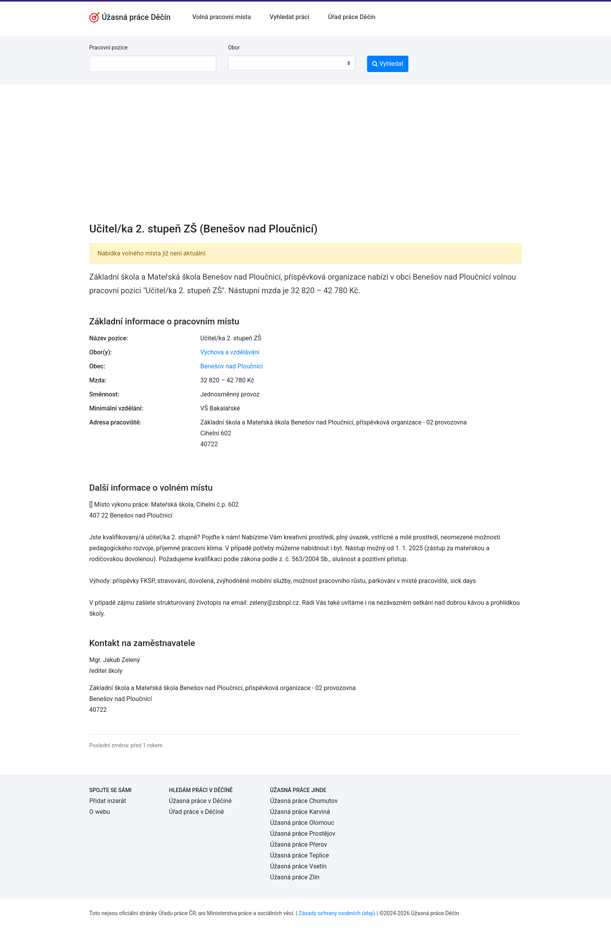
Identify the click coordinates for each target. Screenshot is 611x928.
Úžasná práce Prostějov (302, 833)
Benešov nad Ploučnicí (231, 366)
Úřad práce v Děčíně (196, 811)
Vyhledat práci (289, 17)
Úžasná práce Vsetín (298, 866)
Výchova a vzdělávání (229, 352)
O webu (99, 811)
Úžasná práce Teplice (299, 855)
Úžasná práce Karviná (300, 811)
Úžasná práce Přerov (298, 844)
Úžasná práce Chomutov (303, 801)
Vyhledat (388, 63)
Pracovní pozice (108, 47)
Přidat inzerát (107, 801)
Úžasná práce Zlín (295, 877)
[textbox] (244, 63)
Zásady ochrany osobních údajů (336, 913)
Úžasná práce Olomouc (302, 822)
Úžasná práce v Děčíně (200, 801)
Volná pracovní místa (221, 17)
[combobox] (291, 63)
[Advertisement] (305, 158)
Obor (234, 47)
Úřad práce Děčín (352, 17)
